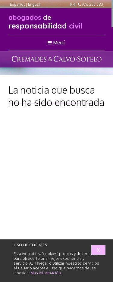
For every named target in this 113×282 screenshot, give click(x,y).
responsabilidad (45, 21)
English (34, 4)
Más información (45, 272)
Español (17, 4)
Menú (56, 43)
